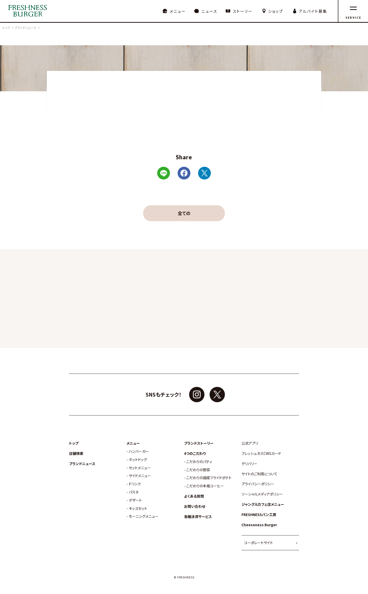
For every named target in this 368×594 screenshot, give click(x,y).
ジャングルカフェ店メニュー (262, 504)
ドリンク (135, 484)
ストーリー (242, 11)
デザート (135, 500)
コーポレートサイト (258, 542)
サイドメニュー (140, 476)
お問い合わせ (194, 506)
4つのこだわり (195, 453)
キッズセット (138, 508)
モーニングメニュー (143, 516)
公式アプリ (249, 443)
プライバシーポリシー (257, 484)
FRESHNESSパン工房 (258, 514)
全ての (184, 213)
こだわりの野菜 (198, 470)
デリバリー (249, 464)
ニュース (209, 11)
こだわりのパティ (199, 461)
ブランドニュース (82, 464)
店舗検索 (76, 453)
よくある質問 (194, 496)
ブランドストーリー (199, 443)
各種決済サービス (198, 516)
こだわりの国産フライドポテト (209, 478)
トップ (73, 443)
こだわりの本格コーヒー (205, 486)
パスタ (134, 492)
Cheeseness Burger (259, 525)
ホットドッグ (138, 459)
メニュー (178, 11)
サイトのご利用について (259, 474)
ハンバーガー (139, 451)
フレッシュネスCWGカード (261, 453)
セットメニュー (140, 468)
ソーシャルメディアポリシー (262, 494)
